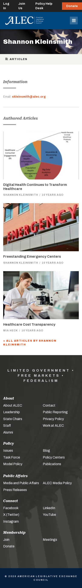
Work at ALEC (53, 425)
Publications (52, 464)
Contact (49, 405)
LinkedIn (49, 508)
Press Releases (15, 490)
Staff (7, 425)
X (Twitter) (11, 514)
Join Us (21, 6)
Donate (72, 6)
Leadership (11, 412)
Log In (6, 6)
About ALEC (12, 405)
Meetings (50, 539)
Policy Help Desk (43, 6)
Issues (8, 450)
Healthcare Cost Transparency (29, 324)
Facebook (11, 508)
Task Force (11, 457)
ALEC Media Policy (57, 483)
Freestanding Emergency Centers (32, 256)
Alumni (8, 432)
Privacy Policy (53, 419)
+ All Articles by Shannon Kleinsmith (29, 342)
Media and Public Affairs (21, 483)
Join (6, 539)
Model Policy (12, 464)
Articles (16, 59)
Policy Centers (54, 457)
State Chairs (12, 419)
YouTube (49, 514)
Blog (46, 450)
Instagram (11, 521)
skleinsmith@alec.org (29, 96)
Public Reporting (55, 412)
